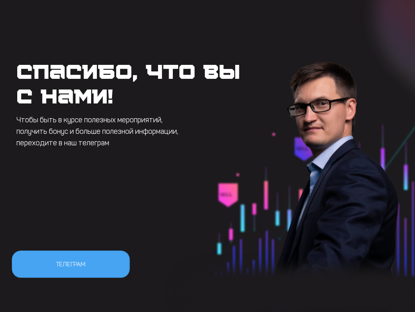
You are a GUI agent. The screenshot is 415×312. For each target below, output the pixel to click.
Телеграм (70, 264)
